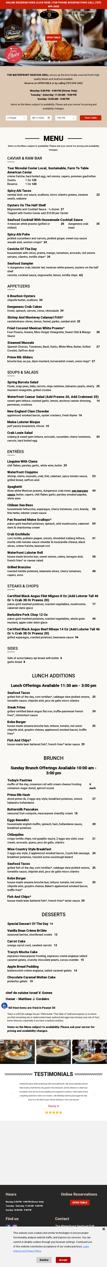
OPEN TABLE (53, 37)
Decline (44, 1259)
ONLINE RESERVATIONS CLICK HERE (28, 2)
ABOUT (68, 15)
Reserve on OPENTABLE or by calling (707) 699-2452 (53, 83)
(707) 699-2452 (79, 15)
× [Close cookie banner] (103, 1229)
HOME (25, 15)
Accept (63, 1259)
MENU (33, 15)
